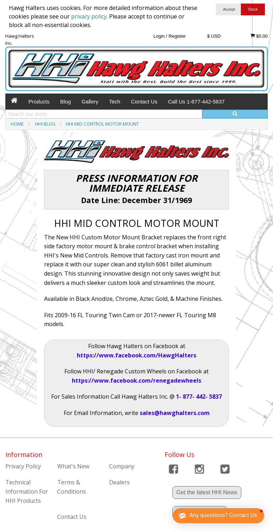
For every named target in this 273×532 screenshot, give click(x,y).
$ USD (214, 36)
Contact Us (144, 102)
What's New (73, 466)
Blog (65, 102)
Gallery (89, 102)
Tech (115, 102)
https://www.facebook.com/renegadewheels (136, 380)
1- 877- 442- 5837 (199, 396)
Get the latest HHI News (206, 492)
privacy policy (89, 16)
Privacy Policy (23, 466)
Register (177, 36)
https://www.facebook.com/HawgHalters (136, 355)
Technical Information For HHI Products (26, 491)
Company (121, 466)
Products (38, 102)
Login (159, 36)
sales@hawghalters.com (175, 413)
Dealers (119, 482)
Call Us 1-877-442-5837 (196, 102)
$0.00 (259, 36)
